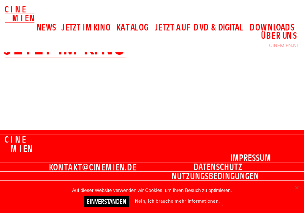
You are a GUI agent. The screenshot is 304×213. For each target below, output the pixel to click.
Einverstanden (106, 201)
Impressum (250, 157)
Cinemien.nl (284, 45)
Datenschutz (218, 167)
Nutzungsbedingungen (215, 176)
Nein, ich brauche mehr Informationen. (177, 201)
